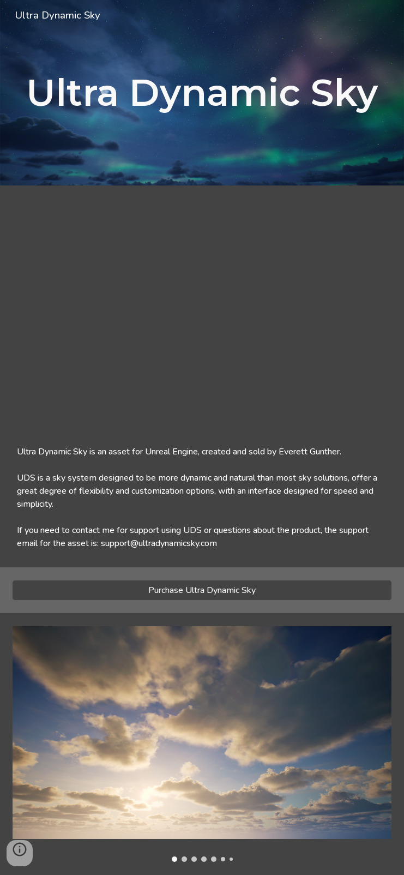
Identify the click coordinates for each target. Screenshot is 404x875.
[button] (20, 853)
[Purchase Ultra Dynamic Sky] (201, 590)
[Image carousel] (202, 744)
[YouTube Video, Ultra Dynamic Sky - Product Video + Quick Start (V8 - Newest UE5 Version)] (202, 307)
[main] (202, 93)
